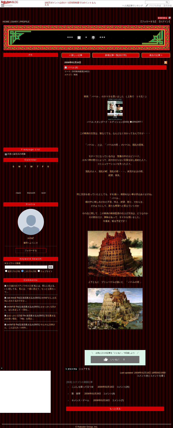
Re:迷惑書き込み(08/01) (34, 315)
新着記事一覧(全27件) (116, 55)
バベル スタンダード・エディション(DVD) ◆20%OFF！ (115, 122)
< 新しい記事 (75, 55)
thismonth (31, 193)
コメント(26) (123, 387)
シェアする (84, 369)
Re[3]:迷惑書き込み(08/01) (28, 324)
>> (132, 6)
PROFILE (25, 21)
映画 (76, 75)
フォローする (31, 250)
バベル (71, 67)
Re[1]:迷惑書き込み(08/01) (28, 307)
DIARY (14, 21)
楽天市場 (168, 6)
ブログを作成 (155, 6)
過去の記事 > (155, 55)
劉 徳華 (76, 393)
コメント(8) (142, 375)
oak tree (10, 298)
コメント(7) (118, 400)
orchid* (10, 307)
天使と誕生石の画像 (16, 154)
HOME (6, 21)
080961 (162, 18)
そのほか (9, 5)
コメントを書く (158, 375)
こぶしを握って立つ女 (83, 387)
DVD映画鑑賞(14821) (80, 71)
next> (43, 193)
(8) (76, 67)
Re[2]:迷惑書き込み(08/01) (29, 298)
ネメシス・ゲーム (80, 400)
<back (18, 193)
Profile (30, 204)
